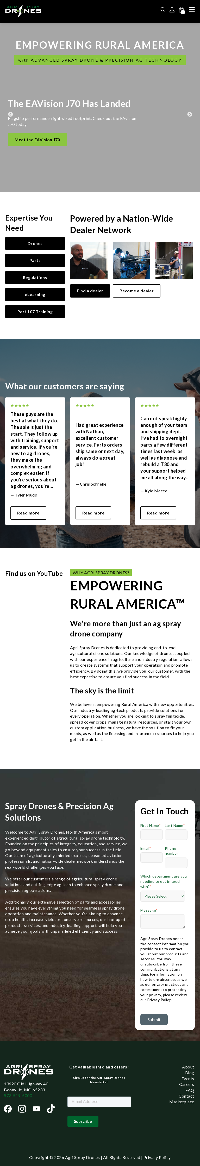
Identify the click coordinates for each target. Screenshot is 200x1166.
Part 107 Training (35, 311)
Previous (10, 107)
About (188, 1066)
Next (189, 107)
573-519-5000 (18, 1095)
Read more (28, 512)
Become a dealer (137, 290)
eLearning (35, 294)
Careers (186, 1084)
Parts (35, 260)
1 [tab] (100, 528)
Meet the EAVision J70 (37, 139)
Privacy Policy (157, 1157)
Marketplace (181, 1101)
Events (188, 1078)
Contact (186, 1095)
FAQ (189, 1090)
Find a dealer (90, 290)
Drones (35, 243)
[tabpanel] (35, 461)
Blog (189, 1072)
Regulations (35, 277)
